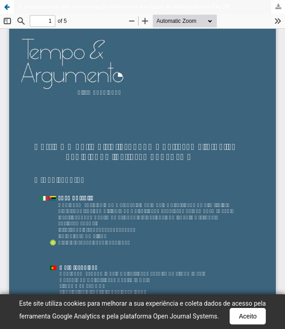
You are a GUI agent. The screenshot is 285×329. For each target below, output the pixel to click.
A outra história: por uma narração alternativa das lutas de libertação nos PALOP (124, 6)
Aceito (248, 316)
